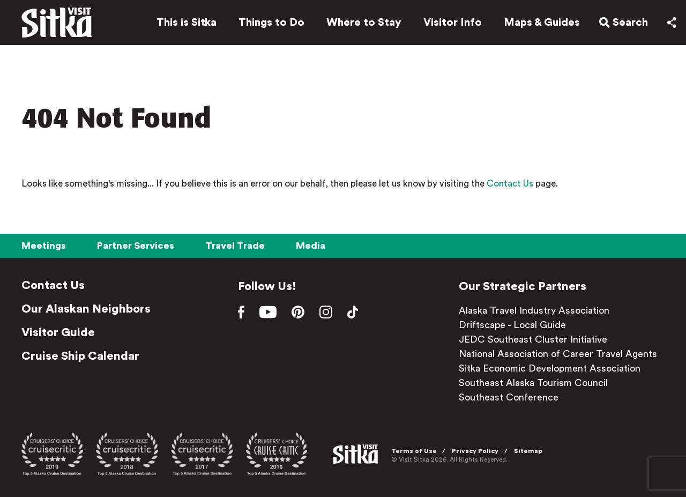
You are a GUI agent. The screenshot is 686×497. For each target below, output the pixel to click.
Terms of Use (414, 451)
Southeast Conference (508, 397)
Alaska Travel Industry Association (534, 310)
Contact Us (510, 183)
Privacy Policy (475, 451)
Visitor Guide (58, 332)
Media (310, 245)
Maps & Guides (542, 22)
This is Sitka (186, 22)
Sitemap (528, 451)
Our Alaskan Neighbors (86, 309)
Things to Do (271, 22)
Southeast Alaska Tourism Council (533, 383)
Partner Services (135, 245)
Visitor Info (452, 22)
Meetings (43, 245)
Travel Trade (235, 245)
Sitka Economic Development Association (549, 368)
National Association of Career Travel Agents (558, 354)
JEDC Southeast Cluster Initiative (533, 339)
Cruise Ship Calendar (80, 356)
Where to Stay (363, 22)
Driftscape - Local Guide (512, 325)
